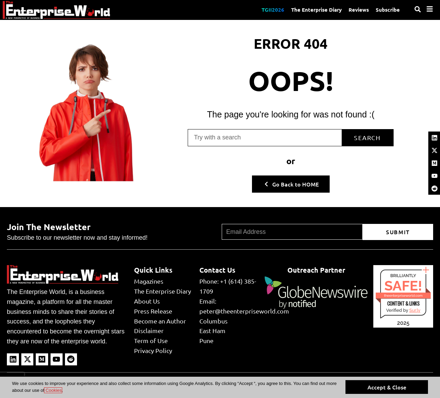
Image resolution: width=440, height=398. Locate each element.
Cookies (53, 390)
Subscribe (388, 9)
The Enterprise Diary (316, 9)
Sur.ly (414, 310)
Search (367, 137)
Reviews (359, 9)
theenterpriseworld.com (403, 295)
